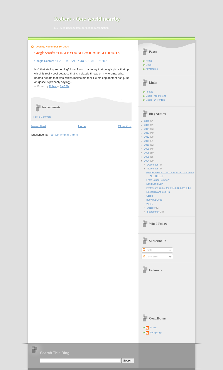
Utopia (149, 195)
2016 (147, 121)
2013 (147, 133)
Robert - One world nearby (87, 19)
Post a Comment (42, 116)
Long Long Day (154, 183)
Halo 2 (149, 203)
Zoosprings (156, 332)
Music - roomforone (156, 96)
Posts (147, 250)
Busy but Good (154, 199)
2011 (147, 141)
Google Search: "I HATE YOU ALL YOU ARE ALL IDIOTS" (70, 61)
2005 (147, 156)
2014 (147, 129)
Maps (149, 64)
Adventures (152, 69)
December (153, 164)
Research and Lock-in (158, 192)
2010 (147, 145)
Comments (150, 256)
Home (82, 126)
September (153, 211)
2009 (147, 148)
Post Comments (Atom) (63, 134)
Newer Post (38, 126)
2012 (147, 136)
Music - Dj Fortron (155, 99)
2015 (147, 125)
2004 (147, 160)
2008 (147, 152)
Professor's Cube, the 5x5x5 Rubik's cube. (168, 188)
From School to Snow (157, 180)
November (153, 168)
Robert (153, 327)
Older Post (124, 126)
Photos (149, 91)
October (151, 207)
